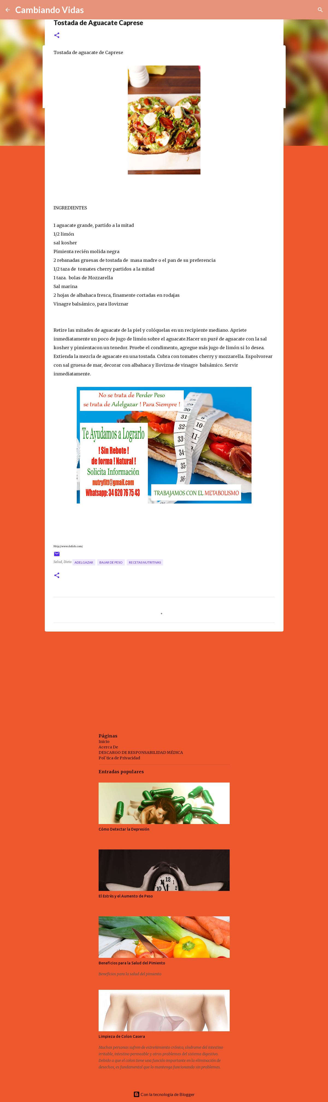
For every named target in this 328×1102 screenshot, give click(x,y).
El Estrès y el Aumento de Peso (126, 896)
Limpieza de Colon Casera (122, 1036)
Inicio (104, 741)
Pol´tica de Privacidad (119, 758)
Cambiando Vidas (49, 9)
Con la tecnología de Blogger (164, 1094)
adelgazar (84, 562)
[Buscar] (320, 9)
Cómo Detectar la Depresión (124, 829)
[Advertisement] (164, 678)
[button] (57, 35)
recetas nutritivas (145, 562)
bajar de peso (111, 562)
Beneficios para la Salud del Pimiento (132, 963)
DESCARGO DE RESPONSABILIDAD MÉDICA (141, 752)
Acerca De (108, 747)
